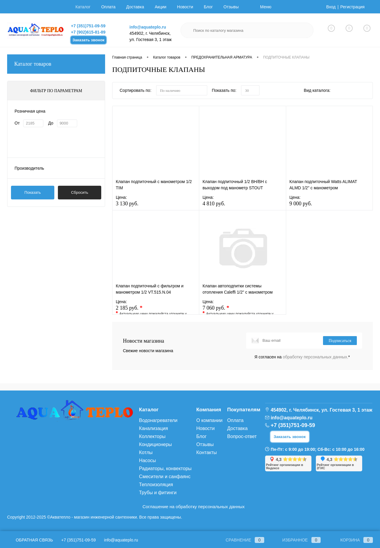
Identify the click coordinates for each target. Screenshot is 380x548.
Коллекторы (152, 436)
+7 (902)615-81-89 (88, 32)
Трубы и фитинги (157, 492)
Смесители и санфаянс (164, 476)
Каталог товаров (56, 64)
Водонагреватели (158, 420)
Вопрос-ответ (241, 436)
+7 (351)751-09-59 (88, 25)
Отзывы (231, 6)
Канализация (153, 428)
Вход (331, 6)
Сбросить (79, 192)
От (17, 123)
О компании (209, 420)
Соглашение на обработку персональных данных (193, 506)
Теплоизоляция (156, 484)
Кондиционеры (155, 444)
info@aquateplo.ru (147, 27)
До (50, 123)
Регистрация (352, 6)
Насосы (147, 460)
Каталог (83, 6)
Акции (160, 6)
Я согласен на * (302, 357)
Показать (32, 192)
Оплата (108, 6)
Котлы (146, 452)
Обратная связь (30, 540)
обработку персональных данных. (316, 357)
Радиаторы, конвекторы (165, 468)
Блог (208, 6)
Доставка (135, 6)
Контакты (206, 452)
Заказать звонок (88, 40)
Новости (185, 6)
